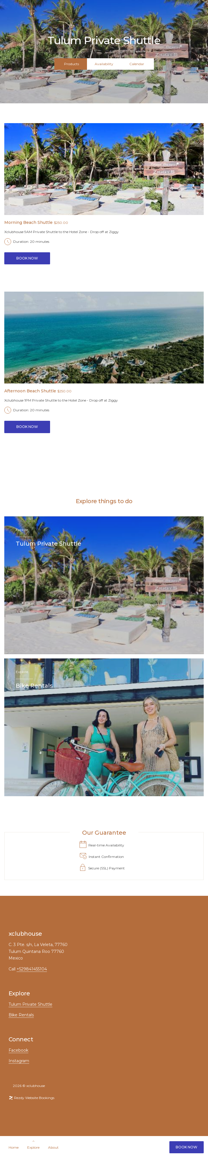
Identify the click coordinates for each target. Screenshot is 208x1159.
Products (71, 64)
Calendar (136, 64)
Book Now (186, 1147)
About (53, 1148)
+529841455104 (32, 969)
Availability (104, 64)
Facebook (18, 1050)
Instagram (19, 1060)
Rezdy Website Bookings (31, 1098)
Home (14, 1148)
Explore (33, 1148)
